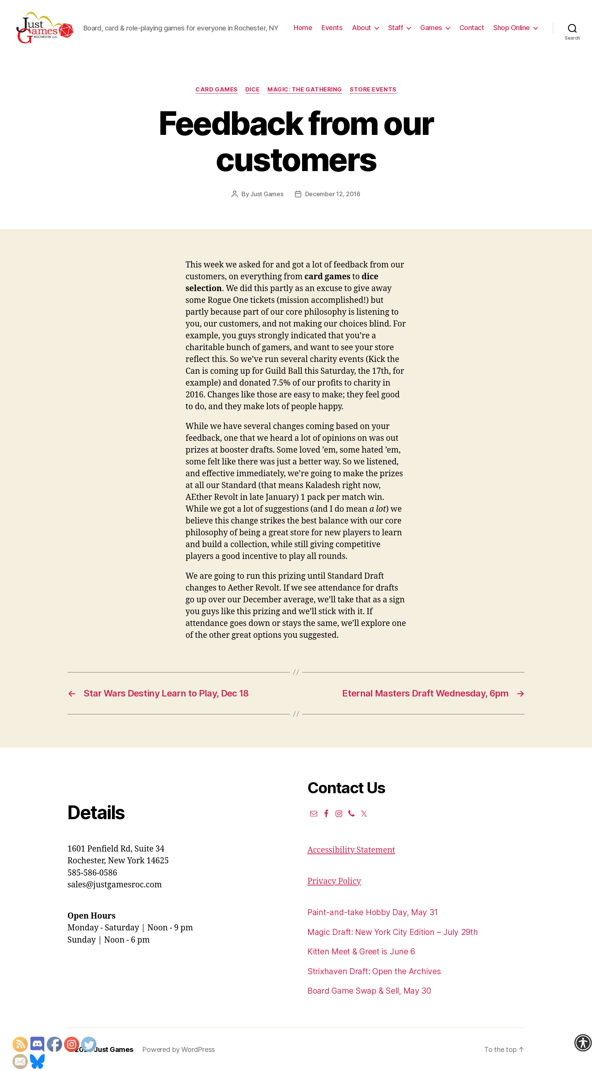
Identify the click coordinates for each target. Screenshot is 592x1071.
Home (303, 28)
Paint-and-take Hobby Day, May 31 (372, 912)
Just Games (266, 194)
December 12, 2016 (332, 194)
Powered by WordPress (178, 1049)
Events (332, 28)
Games (431, 28)
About (361, 28)
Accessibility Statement (351, 850)
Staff (395, 28)
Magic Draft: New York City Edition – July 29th (392, 932)
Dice (252, 89)
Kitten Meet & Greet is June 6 (361, 951)
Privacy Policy (334, 881)
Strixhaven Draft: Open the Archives (374, 971)
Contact (471, 28)
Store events (373, 89)
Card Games (216, 89)
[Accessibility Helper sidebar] (583, 1043)
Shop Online (511, 28)
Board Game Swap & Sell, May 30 (369, 991)
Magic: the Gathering (304, 89)
